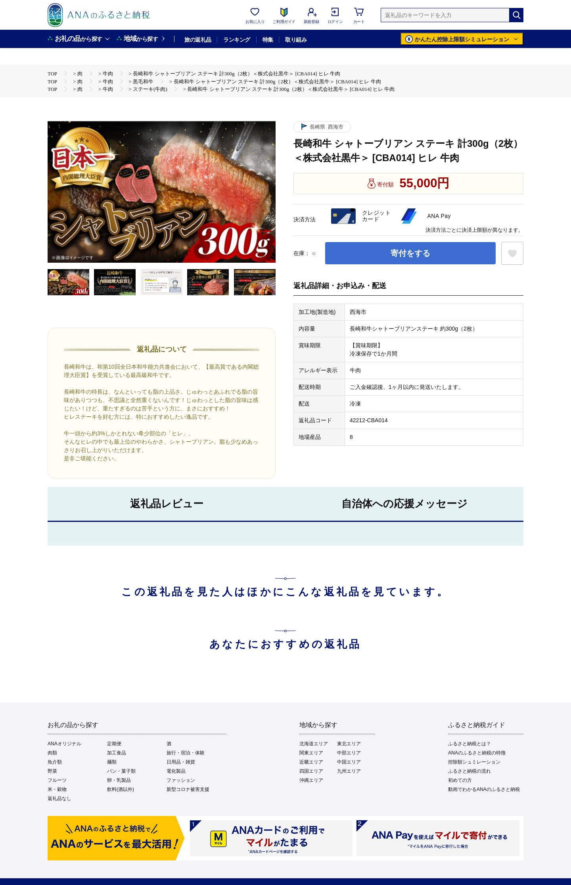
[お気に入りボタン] (512, 253)
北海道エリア (313, 743)
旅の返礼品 (197, 40)
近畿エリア (311, 762)
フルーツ (57, 780)
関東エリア (311, 753)
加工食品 (116, 753)
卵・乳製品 (119, 780)
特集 (268, 40)
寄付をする (410, 253)
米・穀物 (57, 789)
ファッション (181, 780)
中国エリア (349, 762)
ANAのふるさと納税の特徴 (477, 753)
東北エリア (349, 743)
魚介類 (55, 762)
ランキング (236, 40)
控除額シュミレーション (474, 762)
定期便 (114, 743)
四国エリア (311, 771)
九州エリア (349, 771)
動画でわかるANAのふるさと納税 (484, 789)
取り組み (296, 40)
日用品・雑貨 (181, 762)
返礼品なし (59, 798)
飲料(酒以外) (120, 789)
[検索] (516, 15)
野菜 (52, 771)
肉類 (52, 753)
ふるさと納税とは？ (469, 743)
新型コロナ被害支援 (188, 789)
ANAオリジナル (64, 743)
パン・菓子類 (121, 771)
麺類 (112, 762)
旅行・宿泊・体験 (186, 753)
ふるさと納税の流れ (469, 771)
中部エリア (349, 753)
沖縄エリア (311, 780)
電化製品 (176, 771)
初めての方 (460, 780)
